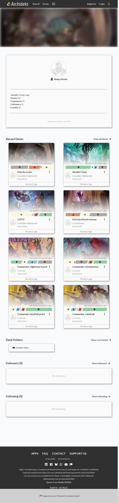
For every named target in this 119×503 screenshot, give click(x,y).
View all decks (102, 139)
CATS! (21, 219)
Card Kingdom (65, 476)
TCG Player (55, 476)
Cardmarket (76, 476)
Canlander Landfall (83, 314)
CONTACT (59, 453)
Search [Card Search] (36, 4)
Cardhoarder (89, 476)
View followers (101, 363)
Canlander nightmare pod (32, 266)
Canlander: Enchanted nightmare (85, 266)
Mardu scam (24, 171)
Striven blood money (84, 219)
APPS (34, 453)
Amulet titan (79, 171)
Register (91, 4)
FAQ (45, 453)
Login (102, 4)
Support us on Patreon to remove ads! (59, 496)
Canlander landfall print (31, 314)
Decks (46, 4)
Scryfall (62, 479)
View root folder (101, 340)
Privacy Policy (50, 459)
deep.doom (58, 79)
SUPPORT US (78, 453)
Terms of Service (64, 459)
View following (101, 396)
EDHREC (71, 479)
